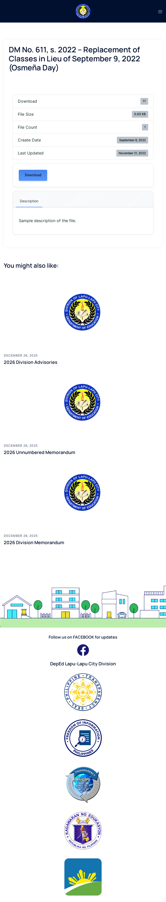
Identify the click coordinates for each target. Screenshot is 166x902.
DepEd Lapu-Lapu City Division (83, 664)
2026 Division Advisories (30, 362)
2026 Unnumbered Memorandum (39, 452)
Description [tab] (29, 201)
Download (33, 175)
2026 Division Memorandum (34, 542)
